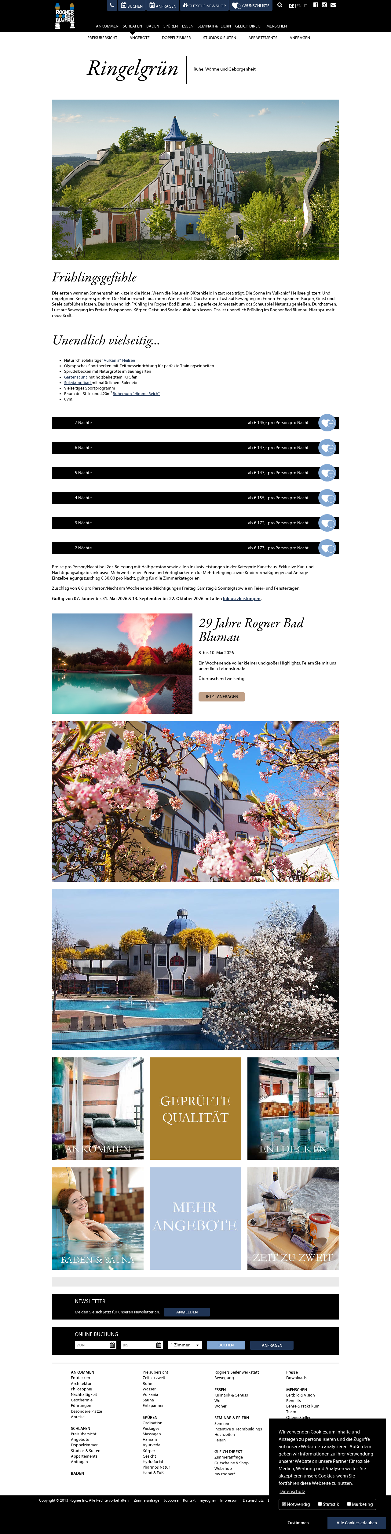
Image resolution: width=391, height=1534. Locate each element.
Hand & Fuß (153, 1472)
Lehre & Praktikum (303, 1406)
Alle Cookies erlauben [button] (357, 1522)
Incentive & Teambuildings (238, 1429)
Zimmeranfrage (228, 1457)
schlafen (132, 27)
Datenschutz (253, 1500)
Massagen (152, 1434)
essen (187, 26)
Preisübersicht (102, 37)
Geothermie (82, 1400)
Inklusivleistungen (242, 598)
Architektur (81, 1383)
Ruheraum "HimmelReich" (136, 393)
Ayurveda (151, 1445)
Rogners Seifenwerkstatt (236, 1372)
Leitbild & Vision (300, 1395)
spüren (170, 26)
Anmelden (187, 1312)
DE (291, 5)
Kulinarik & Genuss (231, 1395)
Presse (292, 1372)
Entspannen (154, 1405)
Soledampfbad (78, 382)
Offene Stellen (299, 1417)
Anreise (78, 1416)
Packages (151, 1428)
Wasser (149, 1389)
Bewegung (224, 1377)
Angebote (140, 37)
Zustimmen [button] (298, 1522)
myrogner (208, 1500)
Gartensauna (76, 377)
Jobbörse (171, 1500)
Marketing (360, 1504)
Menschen (276, 26)
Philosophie (81, 1389)
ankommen (107, 26)
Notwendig (296, 1504)
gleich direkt (248, 26)
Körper (149, 1450)
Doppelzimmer (176, 37)
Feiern (220, 1440)
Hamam (150, 1439)
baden (152, 26)
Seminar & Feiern (214, 26)
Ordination (153, 1423)
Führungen (81, 1405)
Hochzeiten (224, 1434)
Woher (220, 1406)
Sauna (148, 1400)
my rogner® (225, 1474)
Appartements (262, 37)
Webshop (223, 1468)
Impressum (229, 1500)
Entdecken (80, 1377)
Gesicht (149, 1456)
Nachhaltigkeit (84, 1394)
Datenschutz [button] (292, 1491)
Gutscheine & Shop (231, 1463)
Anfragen (300, 37)
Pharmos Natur (156, 1467)
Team (291, 1411)
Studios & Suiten (219, 37)
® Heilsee (127, 360)
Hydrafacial (153, 1461)
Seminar (221, 1423)
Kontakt (189, 1500)
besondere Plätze (86, 1411)
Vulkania (111, 360)
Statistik (328, 1504)
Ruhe (147, 1383)
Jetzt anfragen (221, 696)
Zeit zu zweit (154, 1377)
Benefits (293, 1400)
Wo (217, 1400)
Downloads (296, 1377)
